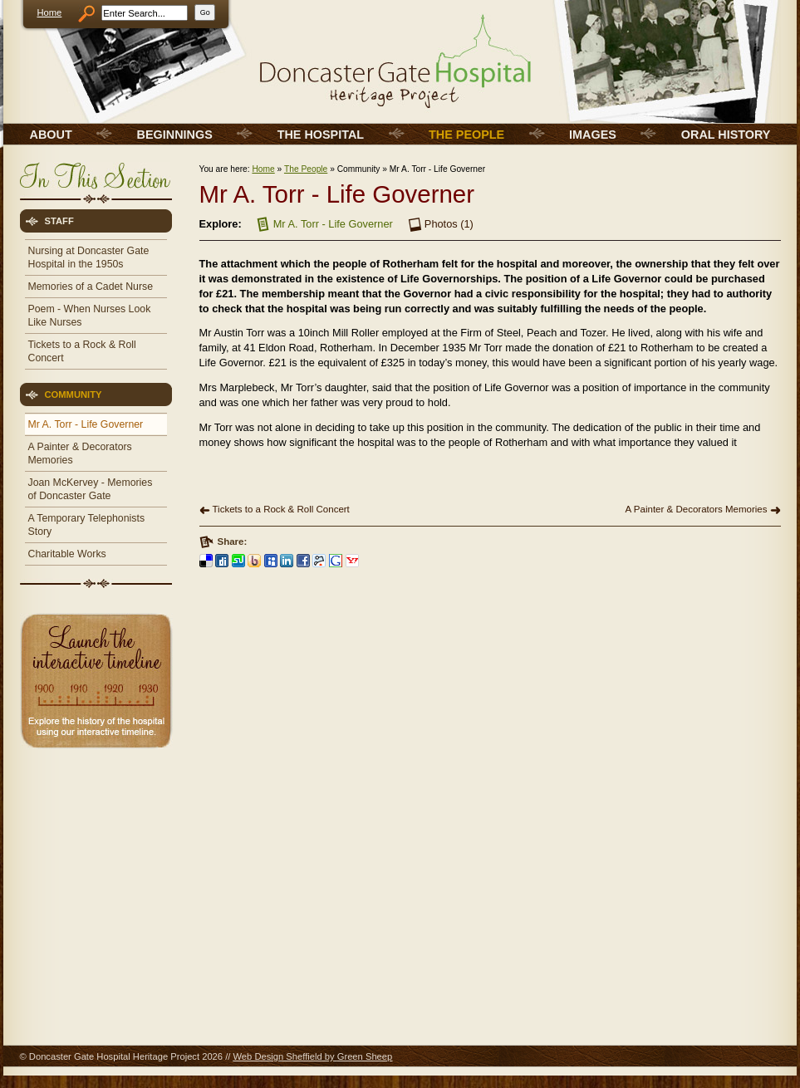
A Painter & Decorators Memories (697, 509)
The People (305, 169)
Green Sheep (365, 1056)
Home (49, 12)
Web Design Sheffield (277, 1056)
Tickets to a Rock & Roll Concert (281, 509)
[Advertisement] (95, 872)
